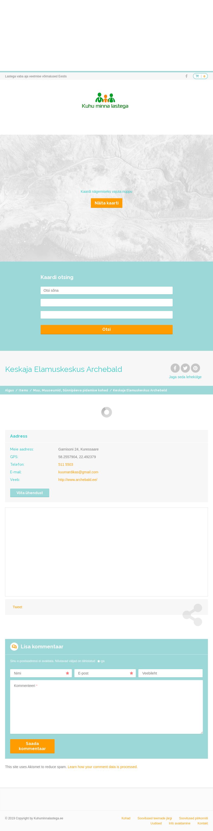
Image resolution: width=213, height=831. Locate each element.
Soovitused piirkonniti (193, 818)
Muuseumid (51, 390)
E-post (106, 673)
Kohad (126, 818)
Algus (9, 390)
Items (23, 390)
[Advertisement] (106, 35)
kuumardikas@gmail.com (78, 472)
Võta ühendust (30, 493)
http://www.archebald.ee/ (77, 480)
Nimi (41, 673)
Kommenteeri (25, 686)
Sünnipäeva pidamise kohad (85, 390)
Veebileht (149, 673)
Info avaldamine (179, 823)
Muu (36, 390)
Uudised (156, 823)
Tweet (17, 607)
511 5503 (65, 464)
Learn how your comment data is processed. (103, 767)
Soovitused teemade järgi (155, 818)
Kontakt (203, 823)
